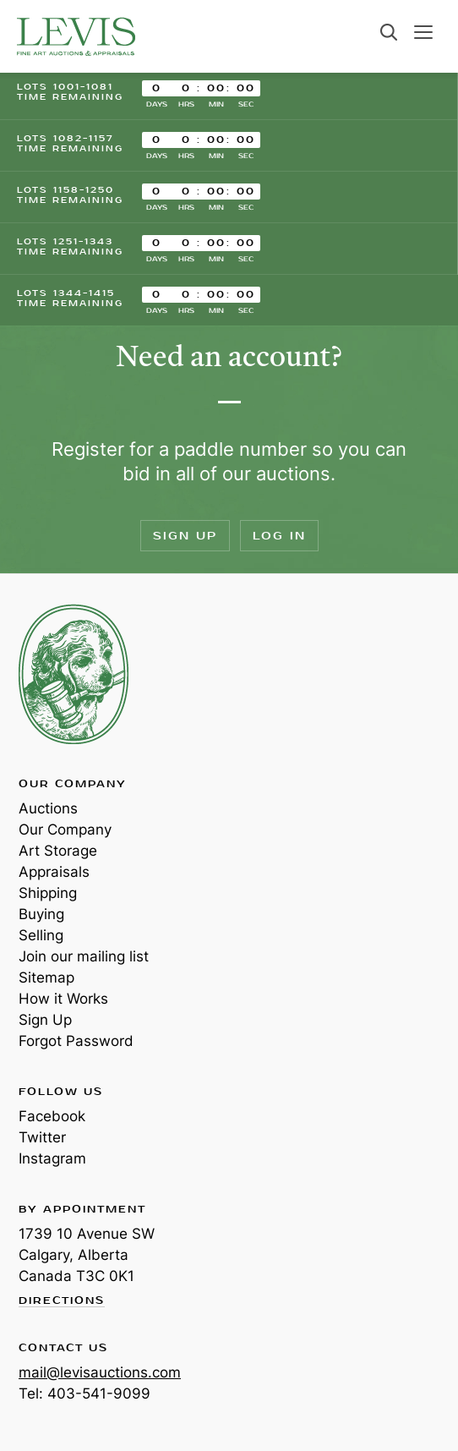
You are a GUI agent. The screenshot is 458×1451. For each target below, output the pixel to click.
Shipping (48, 892)
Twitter (42, 1137)
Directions (62, 1301)
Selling (41, 935)
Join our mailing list (84, 956)
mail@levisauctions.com (100, 1372)
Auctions (48, 808)
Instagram (52, 1158)
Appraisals (54, 871)
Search (388, 32)
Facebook (52, 1116)
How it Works (63, 998)
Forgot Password (76, 1040)
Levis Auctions (76, 36)
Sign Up (185, 535)
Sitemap (46, 977)
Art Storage (58, 850)
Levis (73, 674)
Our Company (65, 829)
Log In (279, 535)
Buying (41, 914)
